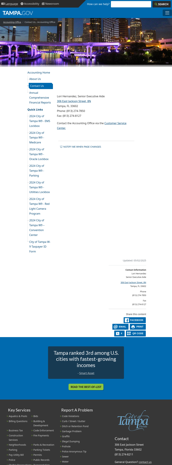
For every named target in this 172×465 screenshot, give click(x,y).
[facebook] (135, 320)
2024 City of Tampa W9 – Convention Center (37, 227)
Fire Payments (41, 435)
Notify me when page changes (80, 146)
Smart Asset (86, 373)
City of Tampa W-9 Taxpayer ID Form (39, 246)
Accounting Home (39, 72)
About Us (35, 79)
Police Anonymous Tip (74, 451)
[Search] (162, 4)
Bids (35, 416)
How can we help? (98, 4)
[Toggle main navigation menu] (167, 12)
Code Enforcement (43, 430)
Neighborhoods (17, 444)
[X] (119, 333)
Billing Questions (18, 421)
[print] (138, 327)
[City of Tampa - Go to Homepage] (18, 13)
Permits (37, 454)
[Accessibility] (29, 4)
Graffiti (66, 436)
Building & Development (40, 423)
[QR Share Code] (136, 333)
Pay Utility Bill (16, 454)
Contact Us (37, 86)
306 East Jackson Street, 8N (74, 101)
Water (65, 461)
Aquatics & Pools (18, 416)
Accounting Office (12, 22)
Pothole (66, 446)
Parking (13, 449)
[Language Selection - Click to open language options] (9, 4)
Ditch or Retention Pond (75, 426)
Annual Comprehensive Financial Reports (40, 97)
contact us (145, 462)
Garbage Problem (71, 431)
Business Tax (16, 430)
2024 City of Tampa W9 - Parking (36, 170)
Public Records (41, 459)
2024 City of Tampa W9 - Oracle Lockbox (39, 154)
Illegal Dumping (71, 441)
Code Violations (70, 416)
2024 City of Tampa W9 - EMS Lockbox (39, 121)
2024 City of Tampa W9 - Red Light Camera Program (39, 206)
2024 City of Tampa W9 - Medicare (36, 137)
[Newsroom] (50, 4)
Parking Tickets (41, 449)
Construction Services (16, 437)
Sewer (65, 456)
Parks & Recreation (43, 444)
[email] (120, 327)
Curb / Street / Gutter (73, 421)
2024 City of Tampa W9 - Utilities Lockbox (39, 187)
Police (12, 459)
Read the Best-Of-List (86, 387)
